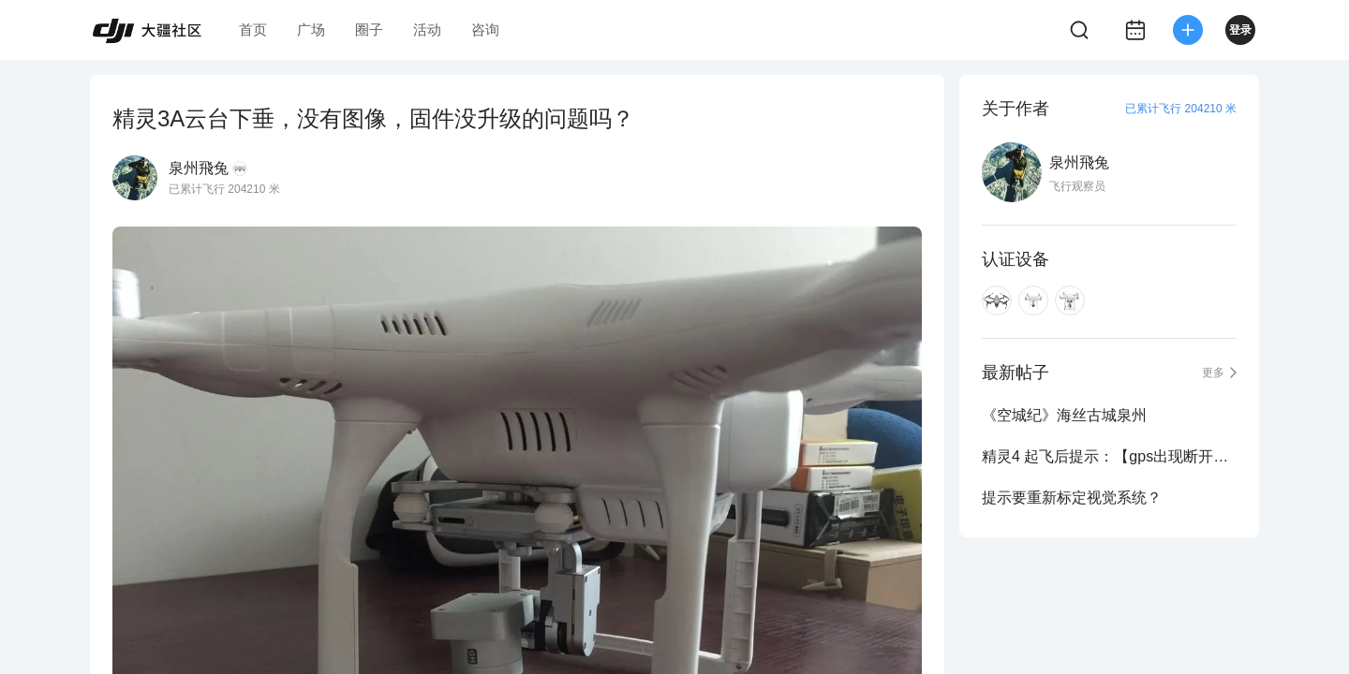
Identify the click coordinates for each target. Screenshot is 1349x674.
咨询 (485, 29)
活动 (427, 29)
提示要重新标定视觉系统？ (1072, 498)
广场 (311, 29)
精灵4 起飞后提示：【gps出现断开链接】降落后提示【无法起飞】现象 (1109, 456)
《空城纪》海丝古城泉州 (1064, 415)
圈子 (369, 29)
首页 (253, 29)
